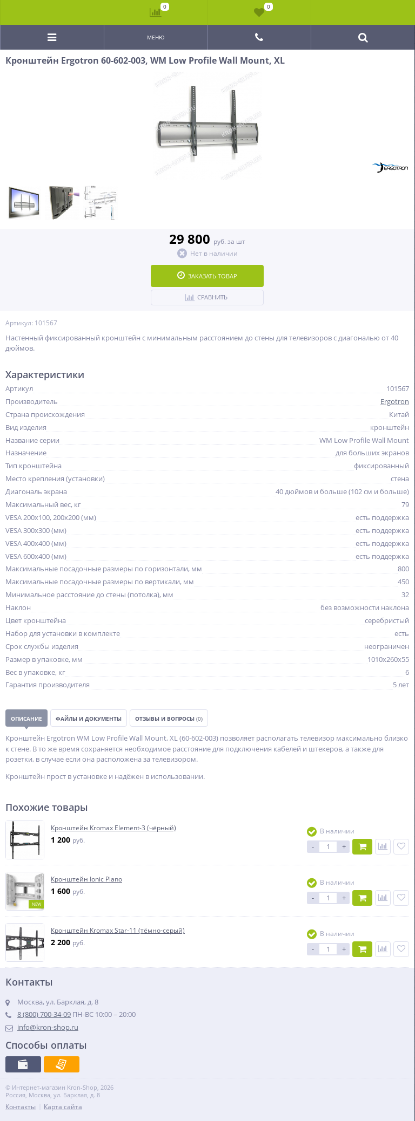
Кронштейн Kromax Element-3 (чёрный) (113, 828)
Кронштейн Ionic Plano (86, 879)
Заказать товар (207, 275)
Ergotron (394, 401)
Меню (156, 37)
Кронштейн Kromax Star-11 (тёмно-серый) (118, 930)
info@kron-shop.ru (47, 1027)
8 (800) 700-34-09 (44, 1014)
